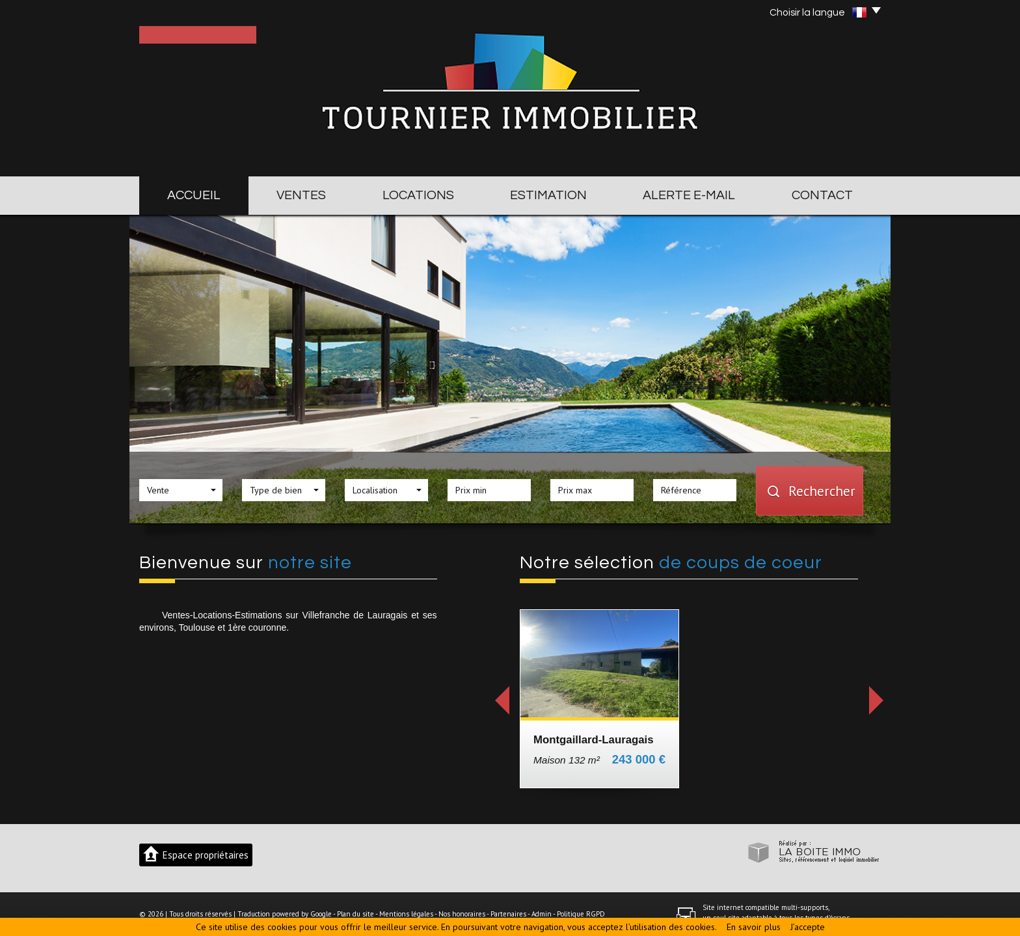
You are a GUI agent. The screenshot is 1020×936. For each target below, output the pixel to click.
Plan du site (355, 913)
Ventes (301, 195)
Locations (418, 195)
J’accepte (807, 927)
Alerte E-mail (689, 195)
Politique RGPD (581, 913)
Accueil (194, 195)
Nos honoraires (461, 913)
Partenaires (508, 913)
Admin (541, 913)
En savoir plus (754, 927)
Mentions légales (406, 913)
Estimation (548, 195)
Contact (822, 195)
